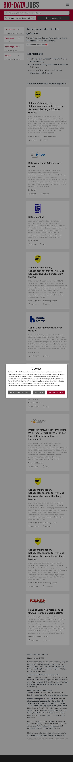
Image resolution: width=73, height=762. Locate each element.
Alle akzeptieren (56, 392)
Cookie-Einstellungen (19, 392)
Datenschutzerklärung (53, 385)
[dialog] (36, 381)
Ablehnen (39, 392)
